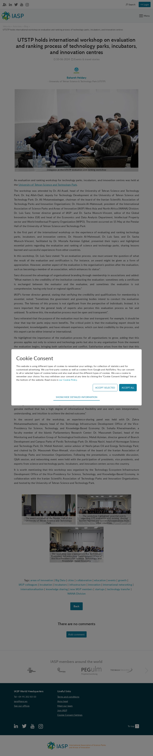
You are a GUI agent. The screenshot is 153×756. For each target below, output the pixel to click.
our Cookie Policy (68, 379)
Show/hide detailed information (76, 397)
